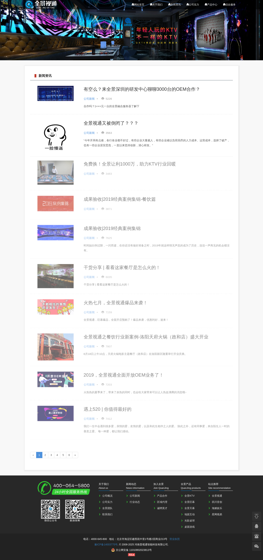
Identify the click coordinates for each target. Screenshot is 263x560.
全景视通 (217, 495)
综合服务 (229, 4)
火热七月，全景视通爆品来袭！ (116, 300)
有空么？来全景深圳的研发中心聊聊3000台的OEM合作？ (142, 88)
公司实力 (192, 4)
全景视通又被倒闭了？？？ (111, 123)
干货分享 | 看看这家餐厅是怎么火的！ (122, 265)
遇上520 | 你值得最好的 (108, 407)
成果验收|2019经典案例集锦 (112, 226)
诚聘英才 (162, 508)
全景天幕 (189, 508)
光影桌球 (189, 520)
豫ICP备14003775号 (106, 544)
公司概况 (107, 495)
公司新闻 (135, 495)
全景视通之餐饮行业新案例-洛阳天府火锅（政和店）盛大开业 (146, 334)
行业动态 (135, 501)
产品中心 (211, 4)
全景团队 (107, 508)
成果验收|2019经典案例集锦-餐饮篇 (120, 197)
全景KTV (189, 495)
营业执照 (174, 539)
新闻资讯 (174, 4)
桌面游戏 (189, 526)
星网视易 (217, 514)
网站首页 (138, 4)
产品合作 (162, 495)
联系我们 (107, 514)
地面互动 (189, 514)
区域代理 (162, 501)
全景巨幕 (189, 501)
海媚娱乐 (217, 508)
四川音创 (217, 501)
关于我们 (156, 4)
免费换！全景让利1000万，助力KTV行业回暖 (130, 161)
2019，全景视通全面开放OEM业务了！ (124, 372)
